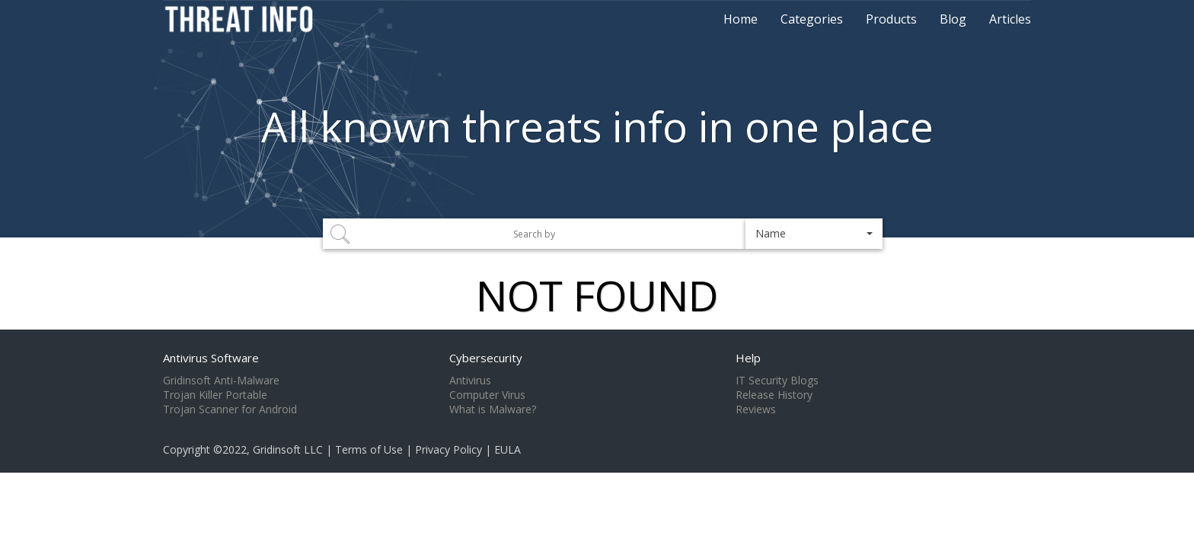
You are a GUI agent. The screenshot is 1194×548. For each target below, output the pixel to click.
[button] (814, 233)
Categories (812, 19)
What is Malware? (492, 409)
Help (748, 357)
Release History (774, 395)
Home (740, 19)
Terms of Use (369, 449)
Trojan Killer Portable (215, 395)
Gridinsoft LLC (288, 449)
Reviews (756, 409)
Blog (953, 19)
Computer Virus (487, 395)
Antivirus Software (211, 357)
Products (891, 19)
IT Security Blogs (777, 380)
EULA (507, 449)
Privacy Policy (448, 449)
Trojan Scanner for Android (230, 409)
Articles (1010, 19)
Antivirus (470, 380)
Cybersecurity (485, 357)
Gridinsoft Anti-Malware (221, 380)
